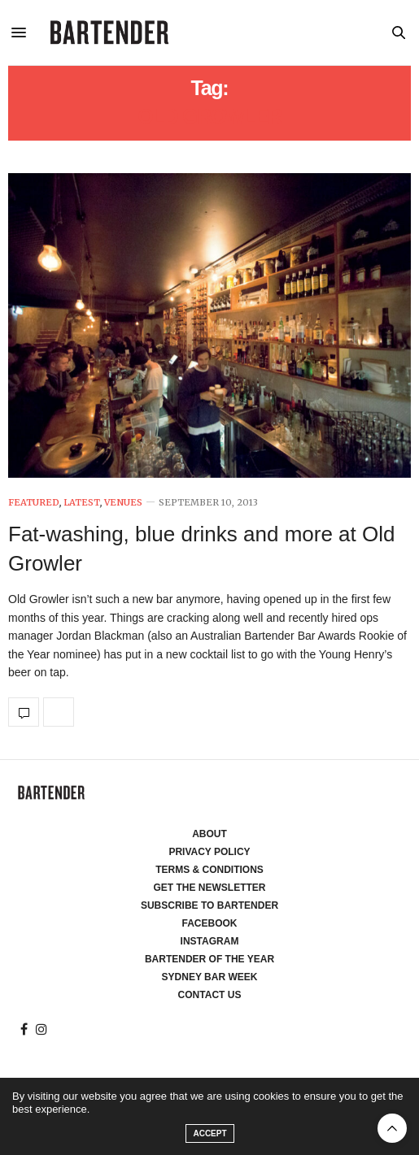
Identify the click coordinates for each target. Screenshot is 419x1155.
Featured (33, 502)
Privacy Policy (209, 852)
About (209, 834)
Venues (123, 502)
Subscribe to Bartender (209, 905)
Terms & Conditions (209, 869)
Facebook (209, 923)
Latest (81, 502)
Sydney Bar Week (210, 977)
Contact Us (210, 995)
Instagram (210, 941)
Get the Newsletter (210, 887)
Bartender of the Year (209, 959)
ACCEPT (209, 1133)
